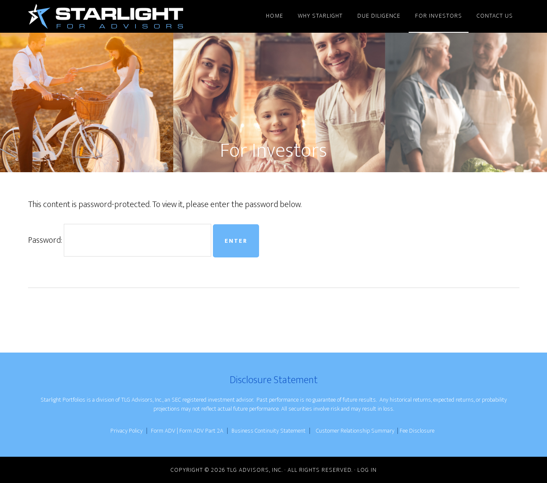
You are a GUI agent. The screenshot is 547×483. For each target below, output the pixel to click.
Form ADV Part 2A (202, 431)
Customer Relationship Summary (355, 431)
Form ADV (163, 431)
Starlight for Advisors (105, 16)
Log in (367, 470)
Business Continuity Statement (269, 431)
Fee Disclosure (417, 431)
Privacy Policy (126, 431)
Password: (119, 240)
